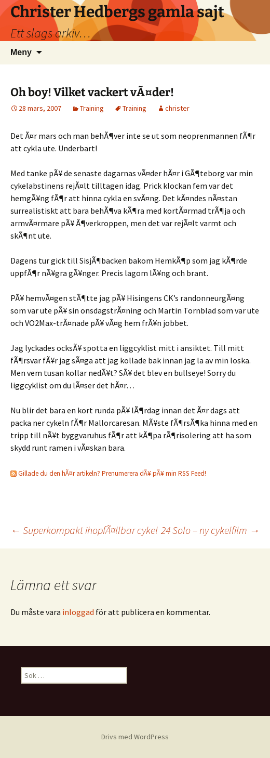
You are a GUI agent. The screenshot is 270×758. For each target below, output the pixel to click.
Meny (21, 52)
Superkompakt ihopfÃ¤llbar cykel (84, 530)
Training (92, 108)
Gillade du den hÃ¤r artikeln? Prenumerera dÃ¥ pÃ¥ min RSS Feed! (108, 473)
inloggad (78, 612)
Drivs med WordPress (135, 736)
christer (177, 108)
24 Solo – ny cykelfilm (210, 530)
